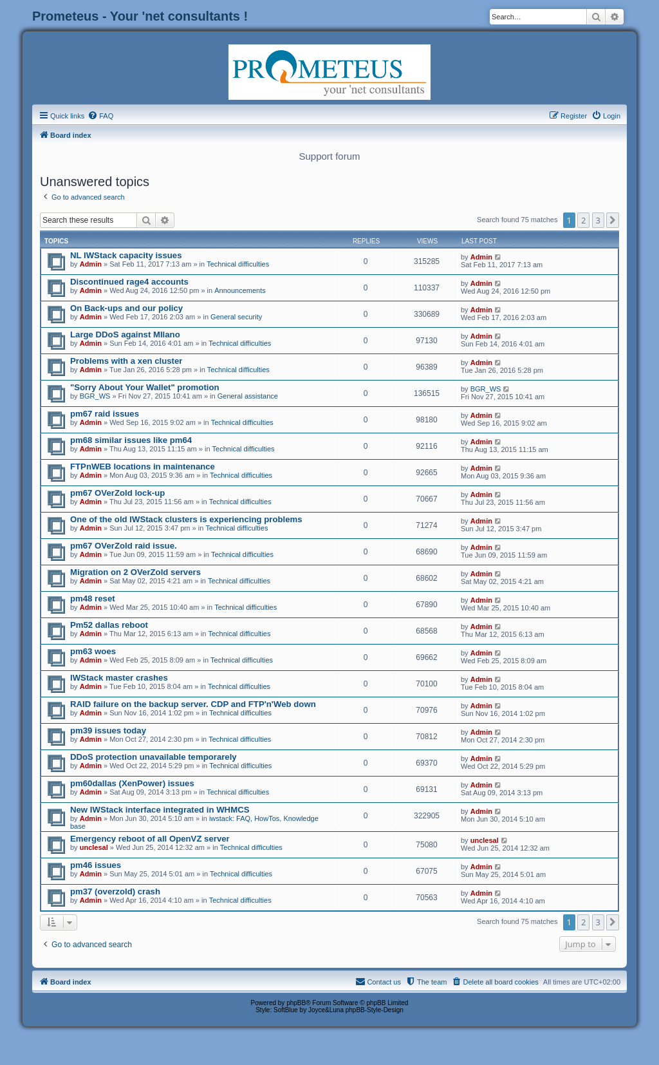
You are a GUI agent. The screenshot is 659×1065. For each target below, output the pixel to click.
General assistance (248, 396)
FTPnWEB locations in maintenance (142, 466)
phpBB (296, 1002)
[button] (612, 220)
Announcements (240, 290)
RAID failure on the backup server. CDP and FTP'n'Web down (193, 704)
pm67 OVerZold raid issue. (123, 546)
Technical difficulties (238, 264)
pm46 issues (95, 865)
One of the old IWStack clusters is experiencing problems (186, 519)
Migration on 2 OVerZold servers (135, 572)
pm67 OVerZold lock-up (117, 493)
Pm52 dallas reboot (109, 625)
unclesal (94, 847)
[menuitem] (100, 116)
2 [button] (583, 220)
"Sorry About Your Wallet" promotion (144, 387)
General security (236, 317)
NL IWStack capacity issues (125, 255)
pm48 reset (92, 598)
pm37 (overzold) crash (115, 891)
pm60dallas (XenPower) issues (132, 783)
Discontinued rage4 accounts (129, 282)
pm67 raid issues (104, 414)
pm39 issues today (108, 730)
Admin (91, 264)
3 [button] (598, 220)
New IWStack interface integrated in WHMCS (159, 810)
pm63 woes (93, 651)
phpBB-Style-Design (375, 1009)
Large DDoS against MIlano (125, 334)
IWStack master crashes (119, 678)
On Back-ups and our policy (126, 308)
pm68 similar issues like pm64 (131, 440)
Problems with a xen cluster (126, 361)
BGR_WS (95, 396)
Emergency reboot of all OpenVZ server (150, 839)
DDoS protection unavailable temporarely (153, 757)
